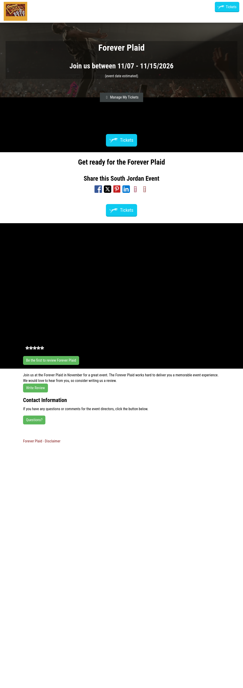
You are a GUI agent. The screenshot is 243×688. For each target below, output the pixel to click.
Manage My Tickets (121, 97)
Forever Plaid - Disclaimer (42, 441)
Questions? (34, 420)
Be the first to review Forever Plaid (51, 360)
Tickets (227, 7)
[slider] (34, 348)
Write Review (35, 388)
